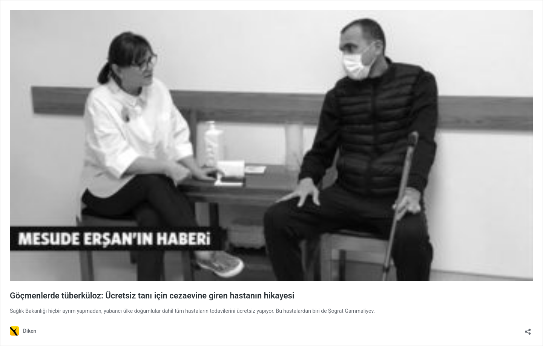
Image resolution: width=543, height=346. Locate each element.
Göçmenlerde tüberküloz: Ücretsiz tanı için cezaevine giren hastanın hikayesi (152, 295)
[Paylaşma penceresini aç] (528, 329)
